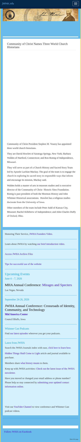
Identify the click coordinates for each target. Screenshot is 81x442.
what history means (30, 363)
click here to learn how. (59, 347)
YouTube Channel (23, 406)
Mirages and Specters (57, 285)
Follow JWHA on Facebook (21, 431)
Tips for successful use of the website (23, 264)
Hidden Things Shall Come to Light (22, 353)
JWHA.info (8, 3)
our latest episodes (19, 333)
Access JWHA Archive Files (19, 254)
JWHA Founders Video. (41, 234)
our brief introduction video (50, 244)
